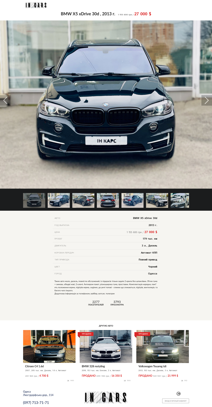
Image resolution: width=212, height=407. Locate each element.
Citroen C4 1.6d (34, 366)
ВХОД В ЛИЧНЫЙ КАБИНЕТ (176, 401)
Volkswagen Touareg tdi (152, 366)
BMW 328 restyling (93, 366)
